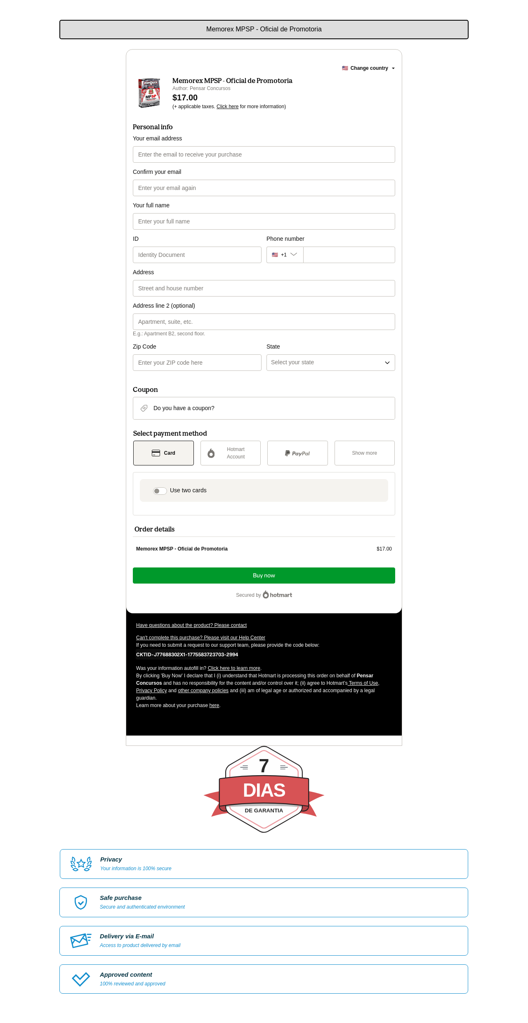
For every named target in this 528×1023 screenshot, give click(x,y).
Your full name (151, 205)
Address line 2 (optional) (164, 305)
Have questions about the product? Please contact (191, 625)
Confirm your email (157, 172)
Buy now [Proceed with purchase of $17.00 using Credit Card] (264, 575)
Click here (227, 106)
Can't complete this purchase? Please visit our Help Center (200, 638)
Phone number (285, 238)
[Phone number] (349, 255)
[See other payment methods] (365, 453)
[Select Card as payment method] (163, 453)
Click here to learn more (234, 668)
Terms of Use (363, 683)
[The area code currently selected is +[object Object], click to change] (284, 255)
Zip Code (144, 346)
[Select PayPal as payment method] (298, 453)
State (273, 346)
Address (143, 272)
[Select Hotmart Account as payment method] (231, 453)
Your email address (157, 138)
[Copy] (187, 654)
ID (136, 238)
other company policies (203, 690)
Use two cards (188, 490)
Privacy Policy (151, 690)
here (214, 705)
